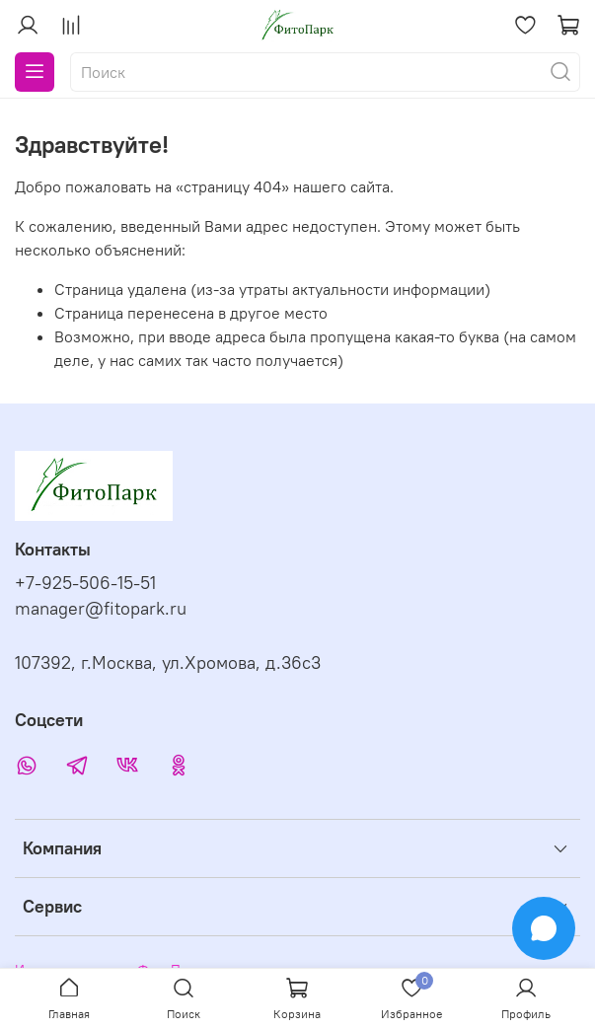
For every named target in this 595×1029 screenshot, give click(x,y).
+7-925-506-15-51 (85, 583)
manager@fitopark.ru (100, 609)
